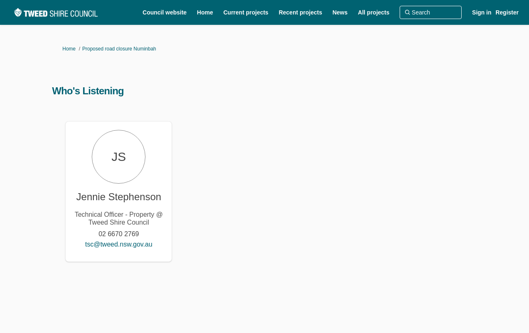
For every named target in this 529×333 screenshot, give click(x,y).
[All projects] (373, 12)
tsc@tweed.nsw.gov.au (119, 244)
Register (507, 12)
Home (69, 49)
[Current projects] (246, 12)
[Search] (431, 12)
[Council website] (165, 12)
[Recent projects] (300, 12)
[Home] (205, 12)
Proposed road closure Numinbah (119, 49)
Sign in (481, 12)
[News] (340, 12)
